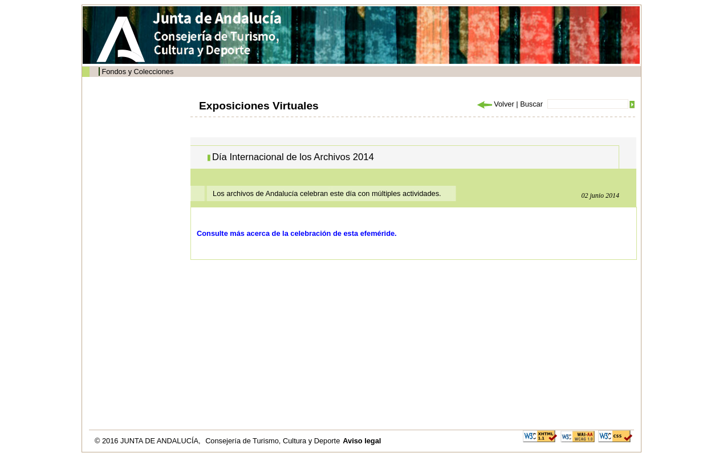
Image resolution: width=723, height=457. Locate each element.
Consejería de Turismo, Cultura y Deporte (272, 440)
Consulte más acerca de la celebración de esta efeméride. (297, 233)
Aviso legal (362, 440)
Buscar (531, 104)
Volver (495, 104)
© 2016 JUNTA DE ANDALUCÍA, (148, 440)
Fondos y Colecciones (137, 71)
